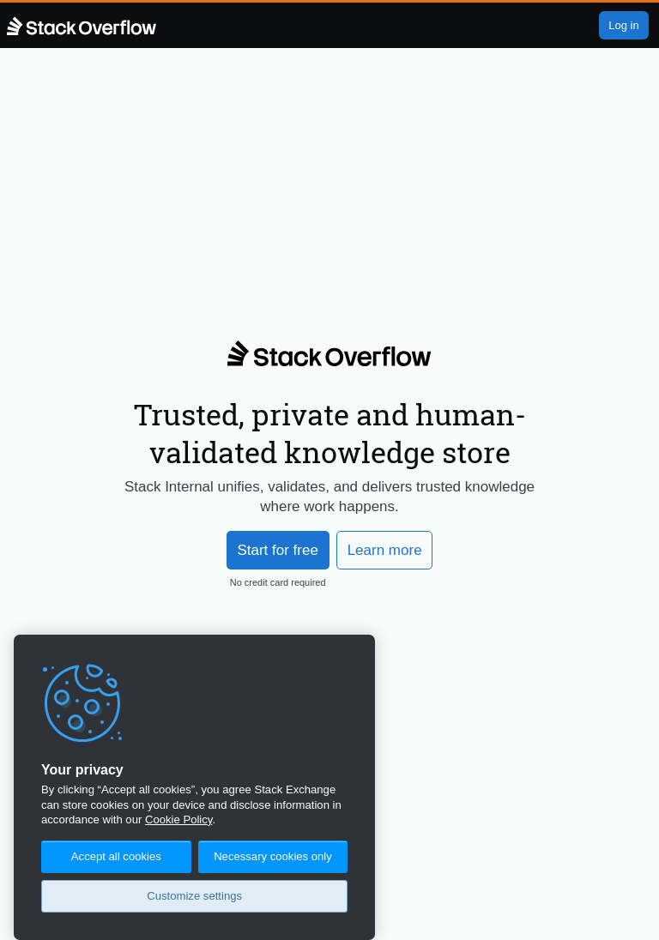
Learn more (385, 550)
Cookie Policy (178, 819)
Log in (623, 25)
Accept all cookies (116, 856)
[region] (194, 787)
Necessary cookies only (273, 856)
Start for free (277, 550)
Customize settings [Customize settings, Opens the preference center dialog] (194, 895)
